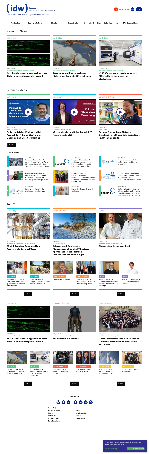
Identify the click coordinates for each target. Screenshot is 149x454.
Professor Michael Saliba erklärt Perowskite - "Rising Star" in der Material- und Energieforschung (24, 135)
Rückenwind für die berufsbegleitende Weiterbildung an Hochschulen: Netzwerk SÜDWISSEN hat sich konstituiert (83, 177)
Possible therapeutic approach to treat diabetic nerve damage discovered (27, 75)
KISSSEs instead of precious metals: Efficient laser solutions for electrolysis (118, 76)
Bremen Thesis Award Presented (130, 370)
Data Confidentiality (82, 413)
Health (54, 23)
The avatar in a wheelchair (66, 338)
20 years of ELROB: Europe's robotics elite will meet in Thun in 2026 (40, 281)
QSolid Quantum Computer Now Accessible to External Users (23, 248)
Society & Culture (35, 23)
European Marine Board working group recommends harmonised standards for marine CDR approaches (82, 163)
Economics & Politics (92, 23)
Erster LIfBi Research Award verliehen (82, 190)
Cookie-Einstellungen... (111, 449)
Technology (16, 23)
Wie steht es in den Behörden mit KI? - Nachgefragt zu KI (73, 134)
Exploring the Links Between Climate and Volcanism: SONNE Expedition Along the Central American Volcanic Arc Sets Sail (130, 192)
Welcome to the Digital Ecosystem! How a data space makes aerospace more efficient (16, 282)
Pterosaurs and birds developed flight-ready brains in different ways (72, 75)
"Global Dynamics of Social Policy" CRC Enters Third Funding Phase (85, 281)
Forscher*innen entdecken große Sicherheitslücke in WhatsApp (128, 162)
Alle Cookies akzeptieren (136, 449)
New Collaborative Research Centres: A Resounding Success (107, 371)
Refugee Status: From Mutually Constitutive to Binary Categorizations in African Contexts (119, 135)
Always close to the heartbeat (114, 246)
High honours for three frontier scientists (84, 370)
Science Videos (130, 23)
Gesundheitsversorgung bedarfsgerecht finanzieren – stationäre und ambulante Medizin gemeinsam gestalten (36, 176)
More (11, 145)
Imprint (78, 411)
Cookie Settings (80, 418)
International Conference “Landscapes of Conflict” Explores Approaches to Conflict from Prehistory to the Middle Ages (71, 250)
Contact (78, 416)
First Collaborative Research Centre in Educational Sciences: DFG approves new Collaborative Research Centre (130, 176)
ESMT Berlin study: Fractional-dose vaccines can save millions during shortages (108, 282)
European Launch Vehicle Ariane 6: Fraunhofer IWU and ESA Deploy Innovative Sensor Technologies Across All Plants (37, 163)
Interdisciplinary (111, 23)
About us (78, 408)
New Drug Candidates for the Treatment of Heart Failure (131, 281)
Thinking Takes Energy (61, 279)
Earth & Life (73, 23)
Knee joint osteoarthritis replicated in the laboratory (35, 190)
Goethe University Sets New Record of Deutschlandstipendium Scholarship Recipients (119, 341)
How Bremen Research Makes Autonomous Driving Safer (61, 371)
